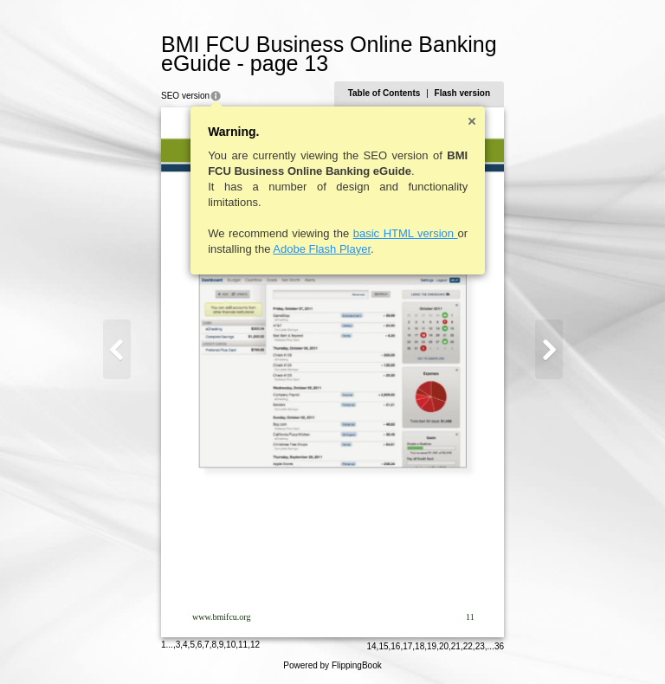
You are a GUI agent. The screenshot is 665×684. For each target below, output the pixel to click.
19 (431, 646)
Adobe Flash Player (322, 248)
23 (480, 646)
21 (456, 646)
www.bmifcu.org (221, 617)
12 (255, 644)
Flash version (462, 93)
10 (231, 644)
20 (444, 646)
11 (243, 644)
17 (407, 646)
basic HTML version (405, 233)
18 (419, 646)
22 (468, 646)
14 (371, 646)
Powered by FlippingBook (332, 665)
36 (499, 646)
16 (395, 646)
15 (383, 646)
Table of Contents (384, 93)
